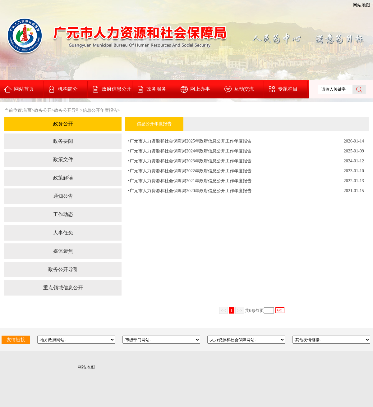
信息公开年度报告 (100, 110)
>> (239, 310)
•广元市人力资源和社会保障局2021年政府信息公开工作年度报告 (189, 181)
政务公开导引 (67, 110)
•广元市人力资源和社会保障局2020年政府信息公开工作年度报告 (189, 190)
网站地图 (361, 5)
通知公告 (63, 196)
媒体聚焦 (63, 251)
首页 (27, 110)
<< (223, 310)
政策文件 (63, 159)
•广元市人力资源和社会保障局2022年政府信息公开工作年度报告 (189, 171)
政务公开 (43, 110)
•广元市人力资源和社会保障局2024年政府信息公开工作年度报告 (189, 151)
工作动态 (63, 214)
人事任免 (63, 232)
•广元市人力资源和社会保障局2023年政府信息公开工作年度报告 (189, 161)
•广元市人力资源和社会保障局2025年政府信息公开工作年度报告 (189, 141)
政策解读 (63, 177)
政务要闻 (63, 141)
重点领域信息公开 (63, 287)
